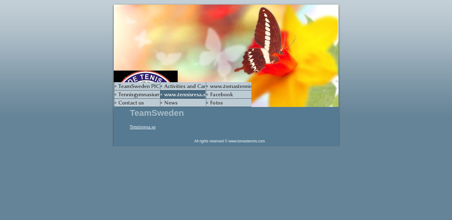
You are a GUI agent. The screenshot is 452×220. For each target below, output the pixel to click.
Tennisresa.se (143, 127)
